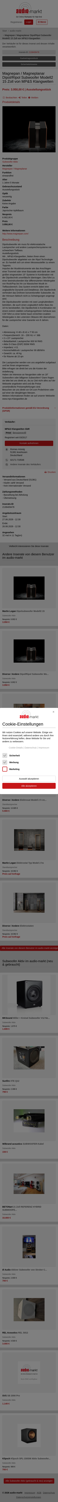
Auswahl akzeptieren (29, 779)
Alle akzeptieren (29, 786)
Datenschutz (31, 747)
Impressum (44, 747)
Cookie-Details (16, 747)
